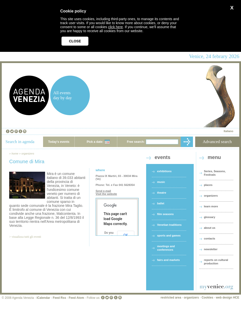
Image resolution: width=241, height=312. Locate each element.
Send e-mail (103, 190)
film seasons (165, 214)
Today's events (58, 142)
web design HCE (227, 297)
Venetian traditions (169, 224)
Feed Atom (76, 298)
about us (209, 227)
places (208, 184)
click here (115, 27)
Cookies (207, 297)
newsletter (210, 249)
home (14, 153)
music (161, 181)
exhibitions (164, 171)
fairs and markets (168, 259)
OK (125, 235)
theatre (161, 192)
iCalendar (43, 298)
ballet (160, 203)
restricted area (171, 297)
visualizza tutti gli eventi (26, 236)
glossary (209, 217)
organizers (27, 153)
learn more (211, 206)
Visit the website (106, 193)
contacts (209, 238)
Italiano (228, 131)
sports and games (169, 235)
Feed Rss (59, 298)
